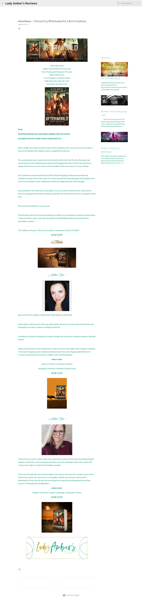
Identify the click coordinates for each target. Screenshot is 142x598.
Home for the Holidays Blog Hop (110, 79)
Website (69, 364)
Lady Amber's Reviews (21, 3)
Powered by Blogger (71, 595)
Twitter (52, 364)
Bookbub (60, 369)
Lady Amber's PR (61, 84)
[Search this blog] (130, 3)
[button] (19, 28)
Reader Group (70, 369)
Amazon (44, 364)
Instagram (42, 369)
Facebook (51, 369)
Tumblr (52, 493)
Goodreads (61, 364)
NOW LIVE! (57, 234)
